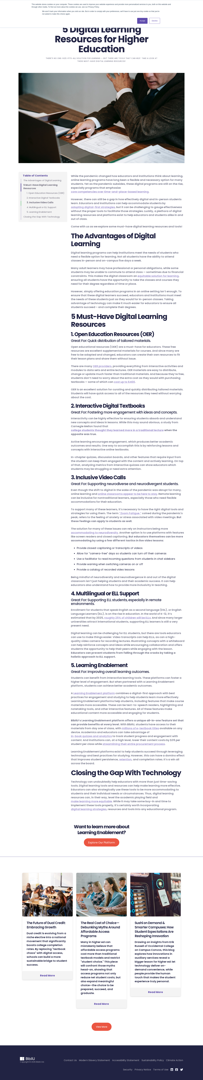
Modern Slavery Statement (94, 1060)
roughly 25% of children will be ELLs (127, 618)
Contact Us (70, 1060)
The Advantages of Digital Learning (42, 180)
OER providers (102, 366)
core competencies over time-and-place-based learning (110, 192)
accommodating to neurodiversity (94, 532)
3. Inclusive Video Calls (40, 202)
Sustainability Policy (153, 1060)
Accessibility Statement (125, 1060)
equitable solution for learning (158, 276)
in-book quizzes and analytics (91, 736)
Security (127, 1069)
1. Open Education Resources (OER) (45, 193)
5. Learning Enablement (39, 211)
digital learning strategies (88, 809)
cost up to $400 (124, 382)
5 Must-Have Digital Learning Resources (40, 186)
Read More (47, 975)
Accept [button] (142, 21)
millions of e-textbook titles (140, 728)
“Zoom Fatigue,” (130, 513)
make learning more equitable (91, 801)
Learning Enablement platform (94, 693)
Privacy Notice (143, 1069)
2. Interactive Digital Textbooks (43, 197)
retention (125, 759)
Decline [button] (155, 21)
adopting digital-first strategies (93, 207)
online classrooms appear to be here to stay (127, 494)
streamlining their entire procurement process (134, 744)
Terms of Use (160, 1069)
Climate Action (174, 1060)
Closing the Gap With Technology (41, 216)
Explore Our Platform (101, 842)
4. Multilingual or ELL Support (41, 207)
